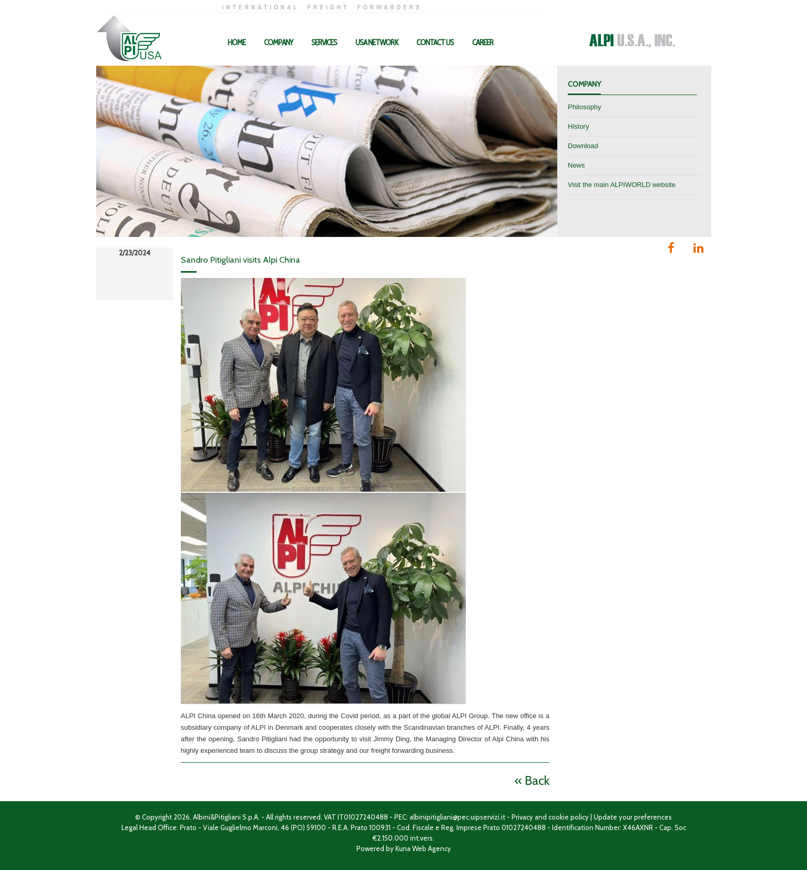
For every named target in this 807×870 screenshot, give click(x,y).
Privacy (522, 817)
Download (583, 146)
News (576, 165)
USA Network (376, 42)
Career (482, 42)
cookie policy (568, 817)
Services (324, 42)
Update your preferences (633, 817)
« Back (532, 780)
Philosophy (584, 107)
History (578, 126)
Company (278, 42)
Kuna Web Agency (423, 848)
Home (237, 42)
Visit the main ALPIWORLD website (622, 185)
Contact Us (435, 42)
